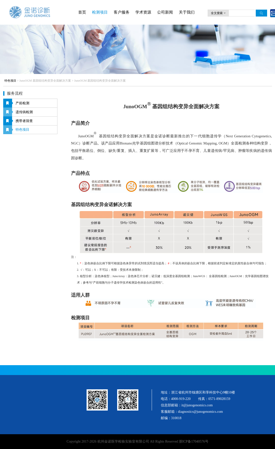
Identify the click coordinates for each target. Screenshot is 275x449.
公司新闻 (165, 12)
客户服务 (121, 12)
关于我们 (187, 12)
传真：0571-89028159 (214, 399)
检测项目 (100, 12)
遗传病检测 (24, 112)
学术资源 (143, 12)
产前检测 (22, 103)
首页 (82, 12)
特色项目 (10, 80)
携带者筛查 (24, 121)
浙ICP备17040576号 (193, 441)
